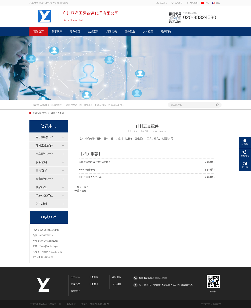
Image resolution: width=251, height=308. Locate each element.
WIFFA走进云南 (87, 169)
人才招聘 (148, 31)
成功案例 (93, 31)
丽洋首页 (38, 31)
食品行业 (41, 187)
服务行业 (130, 31)
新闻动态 (111, 31)
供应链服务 (100, 105)
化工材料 (41, 203)
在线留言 (161, 2)
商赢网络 (217, 304)
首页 (45, 113)
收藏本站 (176, 2)
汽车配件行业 (44, 153)
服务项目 (75, 31)
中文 (205, 2)
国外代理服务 (86, 105)
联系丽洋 (166, 31)
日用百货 (41, 170)
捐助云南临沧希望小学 (90, 177)
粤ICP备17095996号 (99, 304)
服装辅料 (41, 162)
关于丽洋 (57, 31)
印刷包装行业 (44, 195)
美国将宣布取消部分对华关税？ (94, 162)
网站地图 (192, 2)
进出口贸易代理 (116, 105)
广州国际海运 (55, 105)
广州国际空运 (70, 105)
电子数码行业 (44, 137)
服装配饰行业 (44, 178)
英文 (216, 2)
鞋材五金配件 (57, 113)
